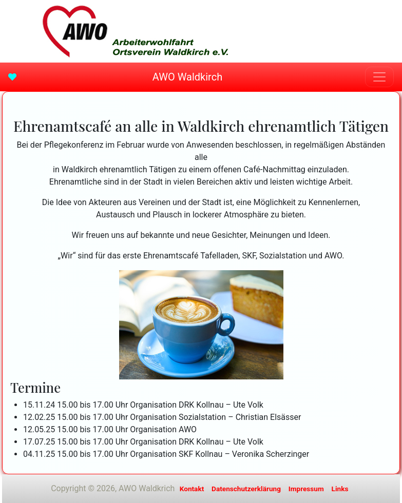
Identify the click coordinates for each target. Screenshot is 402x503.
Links (340, 489)
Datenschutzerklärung (246, 489)
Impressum (306, 489)
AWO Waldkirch (187, 77)
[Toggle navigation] (379, 77)
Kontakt (192, 489)
